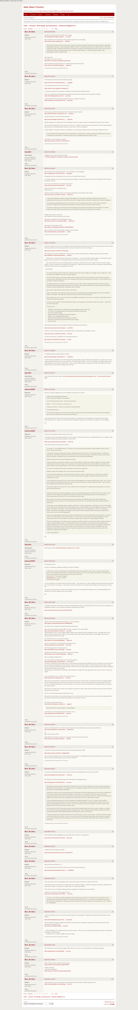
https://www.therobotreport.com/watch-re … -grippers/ (58, 704)
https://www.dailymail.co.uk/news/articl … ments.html (57, 645)
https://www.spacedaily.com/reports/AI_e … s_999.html (58, 119)
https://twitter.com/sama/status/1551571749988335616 (58, 623)
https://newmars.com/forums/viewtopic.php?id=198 (57, 60)
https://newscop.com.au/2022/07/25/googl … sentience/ (58, 654)
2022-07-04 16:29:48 (49, 152)
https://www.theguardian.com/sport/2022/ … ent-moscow (58, 661)
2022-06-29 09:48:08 (49, 31)
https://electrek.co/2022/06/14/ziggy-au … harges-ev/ (57, 65)
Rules (40, 14)
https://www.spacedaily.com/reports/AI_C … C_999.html (58, 356)
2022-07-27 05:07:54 (49, 747)
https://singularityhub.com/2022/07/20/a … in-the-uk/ (57, 713)
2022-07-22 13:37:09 (49, 431)
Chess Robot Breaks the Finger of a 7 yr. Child (67, 548)
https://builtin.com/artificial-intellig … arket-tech (56, 926)
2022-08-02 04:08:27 (49, 768)
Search (48, 14)
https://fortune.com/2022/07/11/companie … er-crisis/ (57, 339)
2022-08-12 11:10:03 (49, 979)
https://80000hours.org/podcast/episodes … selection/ (58, 255)
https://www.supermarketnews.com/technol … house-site (58, 441)
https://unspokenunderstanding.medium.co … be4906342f (59, 870)
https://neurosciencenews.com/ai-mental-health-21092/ (58, 610)
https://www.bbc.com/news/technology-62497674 (56, 964)
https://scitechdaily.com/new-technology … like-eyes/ (57, 649)
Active (105, 17)
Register (56, 14)
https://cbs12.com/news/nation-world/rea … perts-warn (58, 838)
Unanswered (111, 17)
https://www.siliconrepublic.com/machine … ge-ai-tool (57, 630)
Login (63, 14)
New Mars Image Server (67, 11)
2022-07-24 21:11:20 (49, 544)
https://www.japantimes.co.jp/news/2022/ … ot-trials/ (57, 231)
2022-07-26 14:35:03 (49, 724)
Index (25, 14)
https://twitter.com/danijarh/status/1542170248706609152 (58, 227)
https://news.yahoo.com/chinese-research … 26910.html (58, 194)
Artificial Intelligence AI (67, 26)
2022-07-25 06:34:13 (49, 561)
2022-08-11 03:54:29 (49, 959)
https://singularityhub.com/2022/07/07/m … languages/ (58, 173)
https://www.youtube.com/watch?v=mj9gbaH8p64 (56, 753)
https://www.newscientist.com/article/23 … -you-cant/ (57, 185)
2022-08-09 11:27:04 (49, 945)
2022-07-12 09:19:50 (49, 242)
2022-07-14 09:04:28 (49, 350)
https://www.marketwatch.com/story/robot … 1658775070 (58, 729)
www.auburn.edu (51, 577)
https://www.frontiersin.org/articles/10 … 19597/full (57, 41)
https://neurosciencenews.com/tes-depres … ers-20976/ (58, 328)
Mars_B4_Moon (30, 32)
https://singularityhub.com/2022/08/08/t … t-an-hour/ (57, 951)
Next (56, 28)
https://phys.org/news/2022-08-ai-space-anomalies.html (58, 852)
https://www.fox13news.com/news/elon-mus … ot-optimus (59, 113)
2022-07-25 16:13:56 (49, 602)
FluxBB (112, 1004)
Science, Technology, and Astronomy (43, 26)
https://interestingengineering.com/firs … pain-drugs (57, 96)
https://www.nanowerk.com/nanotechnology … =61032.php (59, 221)
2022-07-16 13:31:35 (49, 389)
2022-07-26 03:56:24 (49, 618)
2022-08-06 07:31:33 (49, 831)
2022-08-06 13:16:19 (49, 846)
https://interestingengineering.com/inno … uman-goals (58, 919)
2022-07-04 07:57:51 (49, 108)
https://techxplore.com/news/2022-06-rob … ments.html (58, 100)
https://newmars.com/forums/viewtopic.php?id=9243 (57, 971)
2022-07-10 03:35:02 (49, 168)
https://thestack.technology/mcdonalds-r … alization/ (57, 738)
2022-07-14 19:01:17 (49, 373)
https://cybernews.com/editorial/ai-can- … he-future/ (57, 678)
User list (34, 14)
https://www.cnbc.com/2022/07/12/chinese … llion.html (58, 333)
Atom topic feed (110, 1002)
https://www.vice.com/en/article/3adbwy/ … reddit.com (58, 640)
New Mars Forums (34, 7)
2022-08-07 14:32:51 (49, 911)
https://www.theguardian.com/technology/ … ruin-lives (58, 984)
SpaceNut (28, 152)
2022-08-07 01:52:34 (49, 861)
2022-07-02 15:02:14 (49, 76)
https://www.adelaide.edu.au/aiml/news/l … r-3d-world (58, 775)
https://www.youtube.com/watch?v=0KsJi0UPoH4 (56, 141)
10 (52, 28)
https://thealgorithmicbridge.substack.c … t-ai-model (57, 36)
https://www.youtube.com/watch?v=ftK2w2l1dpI (56, 250)
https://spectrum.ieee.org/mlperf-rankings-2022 (56, 88)
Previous (30, 28)
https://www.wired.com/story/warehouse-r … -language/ (58, 82)
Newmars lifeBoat (53, 11)
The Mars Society (41, 11)
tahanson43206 (30, 389)
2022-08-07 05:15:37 (49, 878)
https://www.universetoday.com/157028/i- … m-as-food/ (58, 893)
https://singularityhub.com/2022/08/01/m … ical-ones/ (57, 782)
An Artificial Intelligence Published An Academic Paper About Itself (61, 157)
